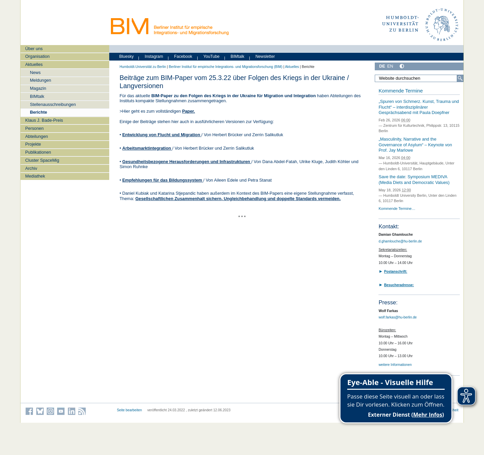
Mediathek (35, 176)
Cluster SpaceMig (42, 160)
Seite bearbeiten (129, 410)
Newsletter (265, 56)
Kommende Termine (400, 90)
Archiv (31, 168)
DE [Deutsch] (382, 66)
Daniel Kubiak (136, 193)
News (35, 72)
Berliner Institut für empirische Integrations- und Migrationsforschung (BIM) (225, 67)
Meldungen (40, 80)
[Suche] (460, 78)
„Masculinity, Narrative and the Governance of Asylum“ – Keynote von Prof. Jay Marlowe (415, 145)
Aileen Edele (226, 180)
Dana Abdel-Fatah (279, 161)
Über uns (34, 48)
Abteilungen (36, 136)
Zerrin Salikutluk (267, 134)
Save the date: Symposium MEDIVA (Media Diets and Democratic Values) (413, 179)
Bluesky (126, 56)
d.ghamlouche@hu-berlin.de (400, 241)
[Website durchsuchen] (419, 78)
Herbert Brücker (227, 134)
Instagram (154, 56)
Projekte (33, 144)
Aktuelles (34, 64)
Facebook (183, 56)
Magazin (38, 88)
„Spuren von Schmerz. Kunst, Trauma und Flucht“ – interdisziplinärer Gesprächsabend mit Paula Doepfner (418, 107)
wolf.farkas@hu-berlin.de (397, 317)
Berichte (38, 112)
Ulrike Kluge (311, 161)
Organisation (37, 56)
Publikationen (38, 152)
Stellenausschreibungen (53, 104)
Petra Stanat (260, 180)
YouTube (211, 56)
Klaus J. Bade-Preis (44, 120)
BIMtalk (37, 96)
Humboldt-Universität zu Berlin (143, 67)
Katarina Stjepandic (177, 193)
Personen (34, 128)
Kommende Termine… (396, 208)
